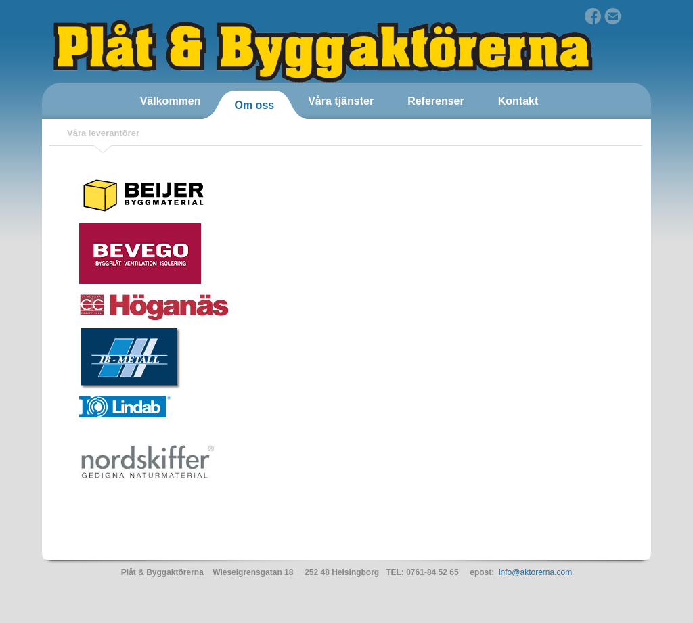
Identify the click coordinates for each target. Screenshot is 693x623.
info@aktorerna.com (535, 572)
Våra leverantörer (103, 133)
